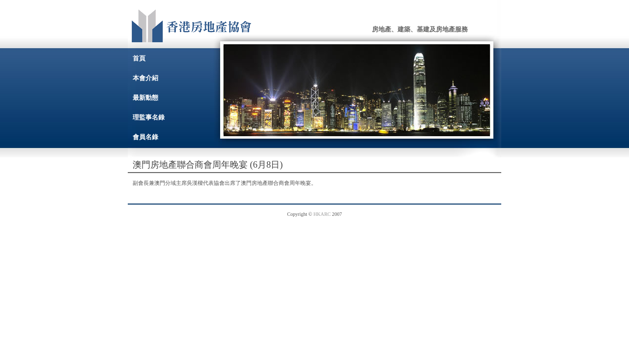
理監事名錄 (149, 117)
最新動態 (145, 97)
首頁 (139, 58)
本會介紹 (145, 78)
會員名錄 (145, 137)
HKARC (322, 214)
